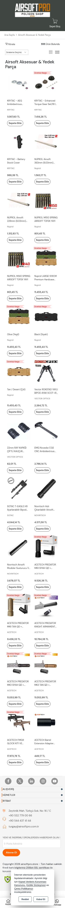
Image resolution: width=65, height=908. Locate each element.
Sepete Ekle (15, 123)
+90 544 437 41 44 (20, 820)
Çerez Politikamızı (23, 888)
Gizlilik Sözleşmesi (36, 885)
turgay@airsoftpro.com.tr (24, 826)
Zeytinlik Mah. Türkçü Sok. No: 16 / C (30, 811)
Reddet (25, 899)
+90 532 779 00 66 (20, 815)
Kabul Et (40, 899)
